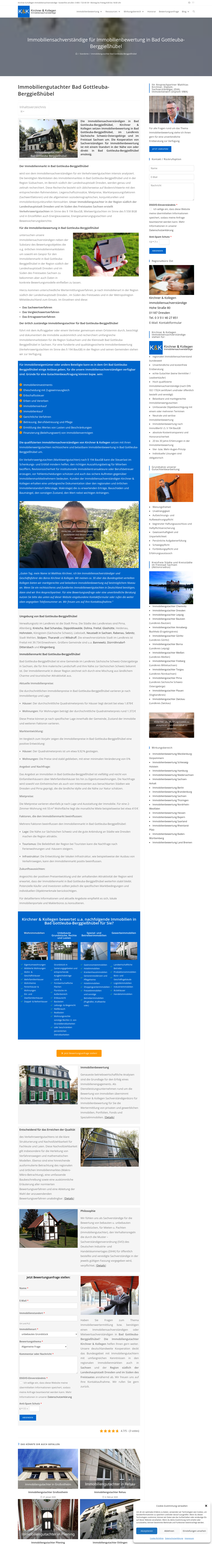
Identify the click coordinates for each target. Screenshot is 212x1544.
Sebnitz (129, 633)
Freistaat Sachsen (92, 139)
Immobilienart (28, 1330)
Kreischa (38, 628)
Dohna (88, 628)
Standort (104, 147)
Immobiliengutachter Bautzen (169, 618)
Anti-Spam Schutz (30, 1404)
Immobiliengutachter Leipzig (168, 614)
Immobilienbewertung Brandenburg (172, 791)
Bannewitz (99, 642)
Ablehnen (169, 1530)
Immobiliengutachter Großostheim (48, 1493)
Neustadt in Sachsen (99, 633)
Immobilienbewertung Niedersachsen (173, 775)
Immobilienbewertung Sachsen (169, 796)
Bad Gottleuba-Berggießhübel (118, 150)
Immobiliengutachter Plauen (168, 690)
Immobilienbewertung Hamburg (170, 770)
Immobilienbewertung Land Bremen (172, 842)
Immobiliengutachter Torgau (168, 669)
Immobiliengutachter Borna (168, 644)
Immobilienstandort (32, 1314)
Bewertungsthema (31, 1342)
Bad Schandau (53, 628)
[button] (206, 1505)
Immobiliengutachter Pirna (167, 678)
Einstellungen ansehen (194, 1530)
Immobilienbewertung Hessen (169, 812)
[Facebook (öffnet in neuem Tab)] (189, 2)
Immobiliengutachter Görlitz (168, 635)
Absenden (27, 1418)
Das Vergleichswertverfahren (40, 312)
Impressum (189, 1538)
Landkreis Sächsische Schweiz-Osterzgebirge (110, 134)
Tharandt (53, 637)
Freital (97, 628)
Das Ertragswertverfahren (38, 316)
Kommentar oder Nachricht (36, 1355)
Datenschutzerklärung (174, 1538)
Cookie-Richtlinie (157, 1538)
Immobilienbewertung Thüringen (171, 800)
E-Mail (23, 1301)
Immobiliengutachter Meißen (168, 652)
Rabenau (118, 633)
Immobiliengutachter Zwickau (169, 699)
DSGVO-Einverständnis (33, 1379)
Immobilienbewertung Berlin (168, 787)
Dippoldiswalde (73, 628)
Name (23, 1289)
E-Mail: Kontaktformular (165, 323)
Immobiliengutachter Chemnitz (169, 606)
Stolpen (42, 637)
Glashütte (108, 628)
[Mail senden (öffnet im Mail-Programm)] (192, 2)
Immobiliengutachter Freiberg (169, 661)
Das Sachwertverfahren (37, 307)
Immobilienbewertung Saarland (170, 821)
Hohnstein (25, 633)
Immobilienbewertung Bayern (169, 817)
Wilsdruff (71, 637)
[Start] (76, 53)
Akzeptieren (147, 1530)
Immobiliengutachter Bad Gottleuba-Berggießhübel (114, 53)
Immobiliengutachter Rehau (110, 1493)
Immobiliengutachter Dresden (169, 610)
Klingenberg (47, 647)
